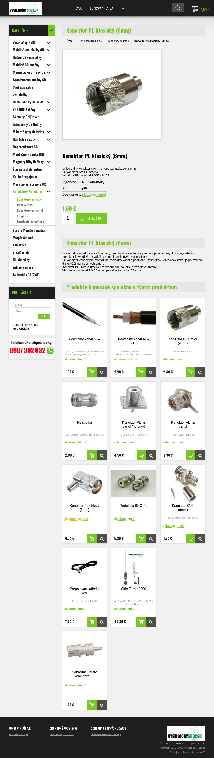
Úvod (78, 8)
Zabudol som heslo (25, 325)
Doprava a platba (101, 8)
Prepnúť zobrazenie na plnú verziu (182, 743)
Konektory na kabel (118, 40)
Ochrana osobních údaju (106, 734)
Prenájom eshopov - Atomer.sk (187, 752)
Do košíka (94, 218)
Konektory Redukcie (90, 40)
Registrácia (21, 328)
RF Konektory (93, 182)
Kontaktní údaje (18, 734)
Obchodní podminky (62, 734)
